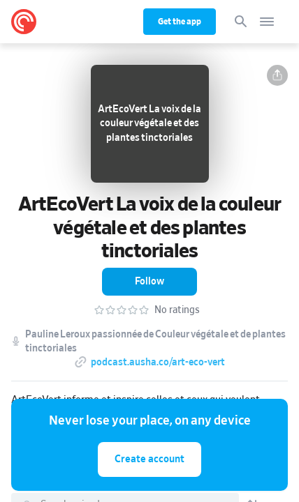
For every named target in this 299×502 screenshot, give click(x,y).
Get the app (179, 21)
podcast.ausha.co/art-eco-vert (158, 362)
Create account (149, 459)
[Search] (241, 21)
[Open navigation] (267, 21)
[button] (277, 75)
